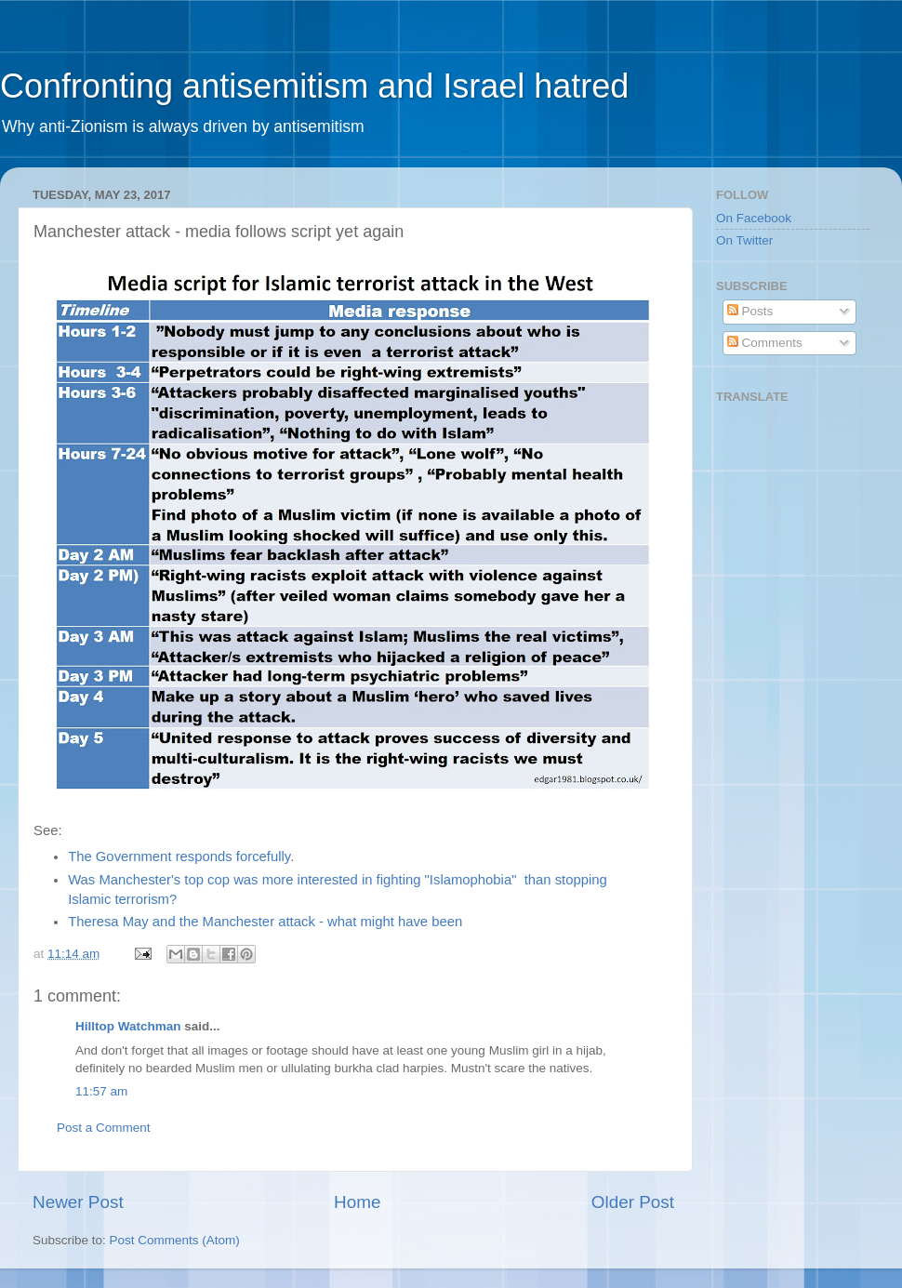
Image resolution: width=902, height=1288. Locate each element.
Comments (765, 343)
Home (357, 1202)
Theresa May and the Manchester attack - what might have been (267, 921)
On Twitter (744, 240)
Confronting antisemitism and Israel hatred (314, 86)
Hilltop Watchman (128, 1026)
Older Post (632, 1202)
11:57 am (101, 1091)
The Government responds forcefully (179, 856)
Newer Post (78, 1202)
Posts (750, 311)
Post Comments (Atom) (175, 1240)
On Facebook (753, 218)
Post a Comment (104, 1128)
